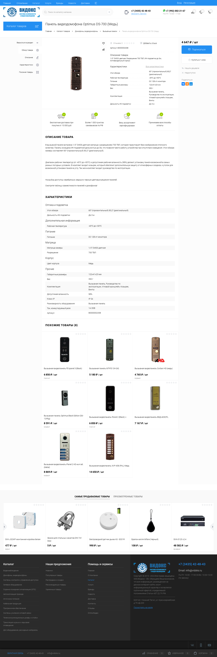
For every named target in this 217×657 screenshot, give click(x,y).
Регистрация (189, 3)
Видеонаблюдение (11, 571)
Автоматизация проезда (13, 594)
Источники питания (11, 599)
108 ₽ (137, 545)
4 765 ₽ (155, 376)
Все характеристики (155, 66)
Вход (179, 3)
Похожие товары (29, 72)
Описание (32, 57)
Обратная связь (13, 653)
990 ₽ (95, 545)
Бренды (59, 3)
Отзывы (91, 608)
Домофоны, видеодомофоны (15, 575)
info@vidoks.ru (194, 570)
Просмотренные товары (128, 496)
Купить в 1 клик (197, 60)
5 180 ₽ (110, 376)
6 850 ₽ (65, 376)
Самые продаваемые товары (92, 496)
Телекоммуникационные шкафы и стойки (20, 618)
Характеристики (29, 65)
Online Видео (93, 613)
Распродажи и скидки (55, 580)
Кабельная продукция (12, 604)
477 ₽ (24, 547)
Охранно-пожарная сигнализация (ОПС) (19, 589)
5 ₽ (51, 545)
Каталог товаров (23, 26)
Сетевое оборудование (12, 585)
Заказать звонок (138, 14)
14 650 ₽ (110, 473)
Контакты (92, 604)
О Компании (22, 3)
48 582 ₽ (193, 547)
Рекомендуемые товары (56, 585)
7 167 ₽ (155, 425)
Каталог (36, 3)
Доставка (85, 3)
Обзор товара (30, 50)
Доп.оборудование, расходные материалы (20, 630)
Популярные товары (54, 575)
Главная (7, 3)
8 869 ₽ (65, 473)
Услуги (48, 3)
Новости (72, 3)
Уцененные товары (53, 589)
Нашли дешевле (190, 68)
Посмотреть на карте (143, 607)
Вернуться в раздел (28, 43)
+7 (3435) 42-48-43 (35, 653)
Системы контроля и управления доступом (20, 580)
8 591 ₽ (65, 425)
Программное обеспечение (14, 608)
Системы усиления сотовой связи (17, 613)
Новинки (49, 571)
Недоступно (189, 73)
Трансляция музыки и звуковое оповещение (16, 623)
